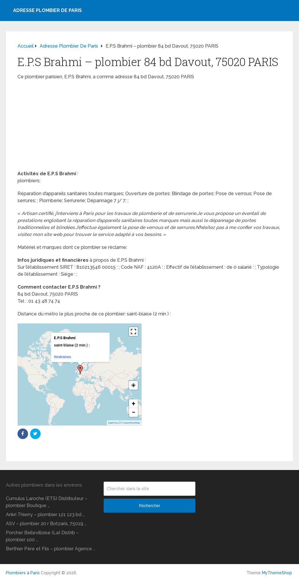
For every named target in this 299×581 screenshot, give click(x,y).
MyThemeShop (277, 572)
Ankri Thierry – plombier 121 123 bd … (45, 514)
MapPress (113, 423)
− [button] (133, 412)
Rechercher (149, 505)
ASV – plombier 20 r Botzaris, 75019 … (46, 523)
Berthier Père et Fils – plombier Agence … (50, 548)
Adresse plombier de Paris (47, 10)
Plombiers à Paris (23, 572)
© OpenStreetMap (130, 423)
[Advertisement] (149, 127)
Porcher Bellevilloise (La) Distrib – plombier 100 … (42, 536)
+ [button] (133, 403)
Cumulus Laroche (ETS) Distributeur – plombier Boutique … (46, 502)
